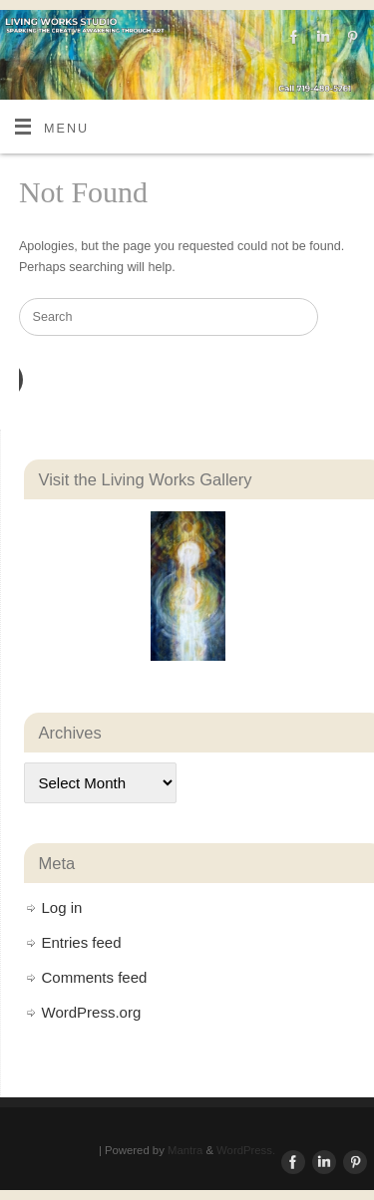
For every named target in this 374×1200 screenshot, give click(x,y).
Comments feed (95, 977)
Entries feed (82, 942)
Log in (62, 907)
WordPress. (245, 1150)
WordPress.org (92, 1012)
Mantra (185, 1150)
